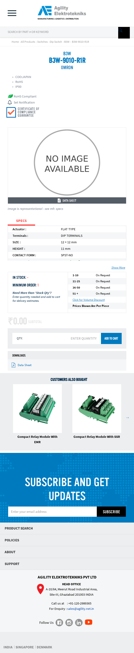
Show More (118, 268)
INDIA (8, 647)
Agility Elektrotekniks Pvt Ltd (67, 577)
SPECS (21, 220)
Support (12, 564)
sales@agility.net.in (80, 609)
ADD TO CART (111, 338)
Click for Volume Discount (89, 300)
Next (127, 417)
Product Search (19, 528)
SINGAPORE (25, 647)
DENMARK (44, 647)
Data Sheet (67, 200)
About (10, 552)
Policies (12, 540)
